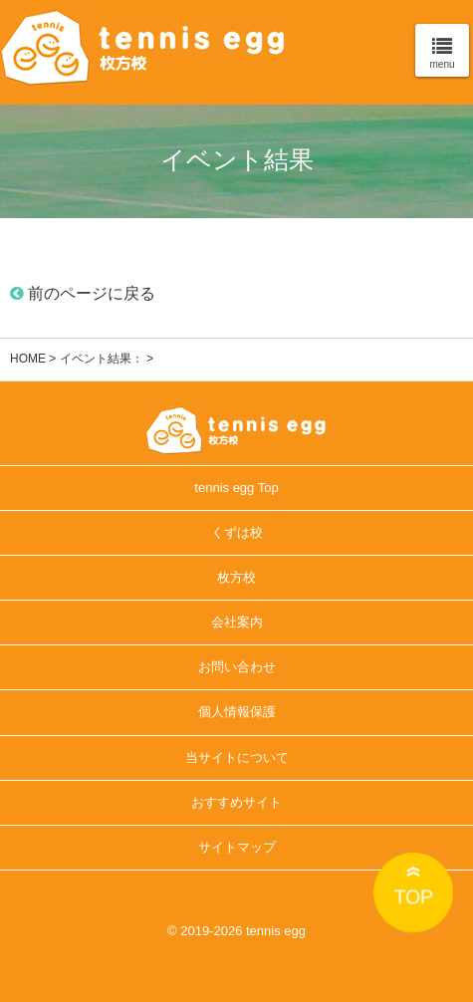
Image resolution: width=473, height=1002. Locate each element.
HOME (28, 359)
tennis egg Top (236, 487)
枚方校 (236, 577)
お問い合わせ (237, 666)
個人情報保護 (237, 711)
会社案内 (237, 622)
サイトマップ (237, 847)
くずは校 (237, 532)
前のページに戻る (82, 293)
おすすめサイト (236, 802)
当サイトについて (237, 757)
